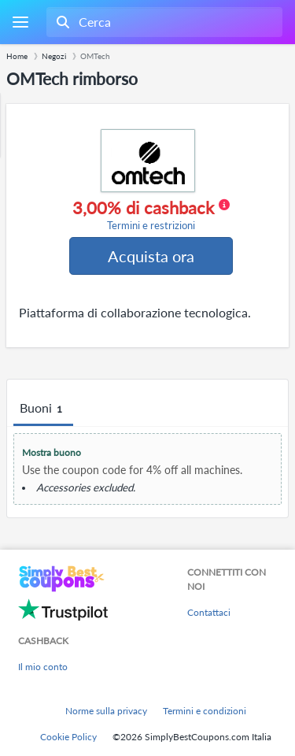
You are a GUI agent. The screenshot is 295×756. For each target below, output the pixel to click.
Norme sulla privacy (106, 711)
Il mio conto (43, 667)
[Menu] (20, 22)
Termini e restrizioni (151, 225)
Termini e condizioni (204, 711)
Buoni (43, 408)
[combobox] (162, 22)
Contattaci (208, 612)
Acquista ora (151, 255)
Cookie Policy (68, 737)
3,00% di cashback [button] (151, 215)
